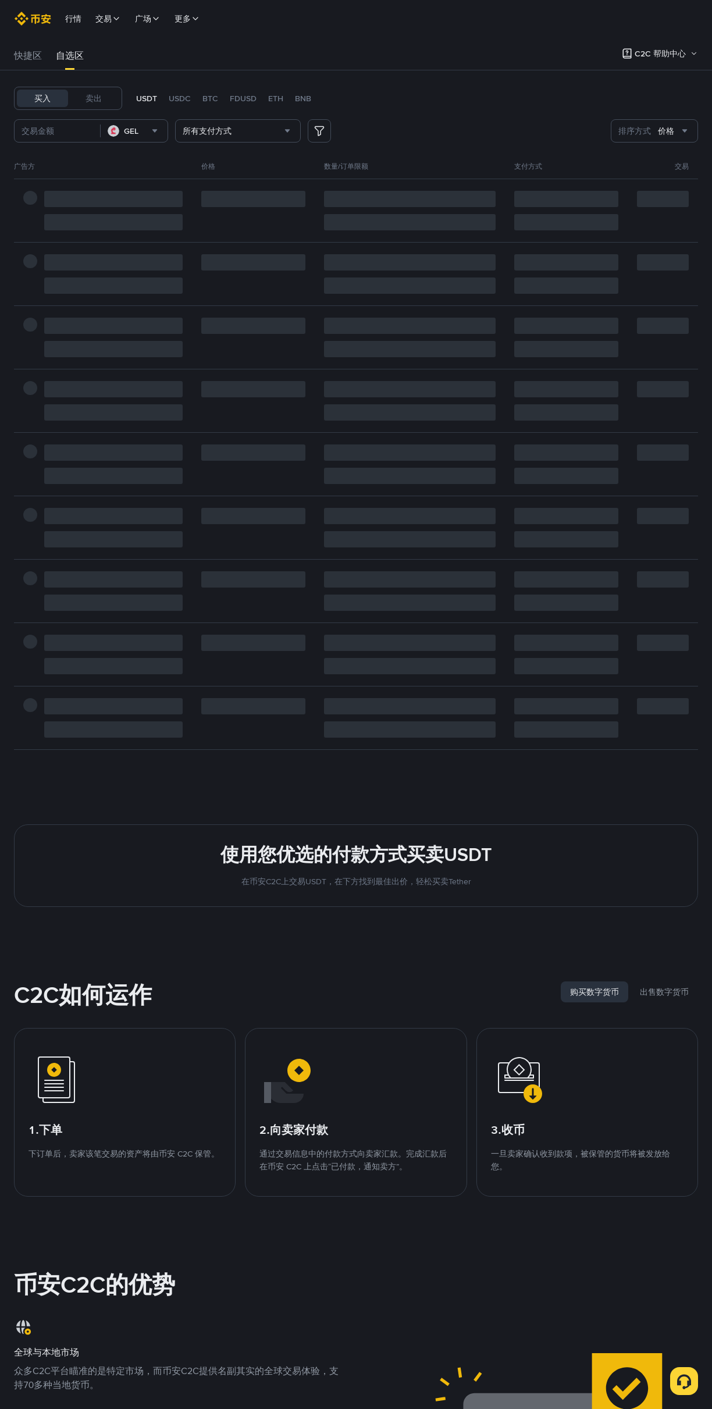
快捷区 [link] (28, 55)
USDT (146, 98)
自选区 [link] (70, 55)
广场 (148, 18)
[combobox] (134, 130)
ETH (275, 98)
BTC (210, 98)
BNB (303, 98)
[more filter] (319, 131)
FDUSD (243, 98)
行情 (73, 18)
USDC (180, 98)
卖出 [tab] (94, 98)
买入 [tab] (42, 98)
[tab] (28, 56)
